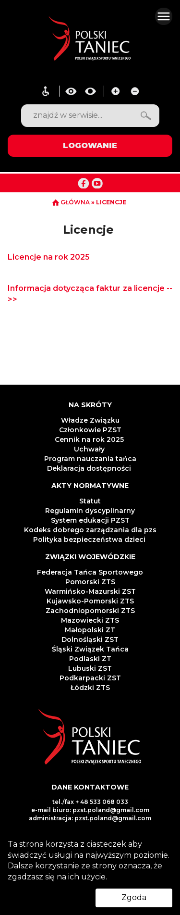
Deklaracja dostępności (90, 468)
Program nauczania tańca (90, 458)
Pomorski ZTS (90, 581)
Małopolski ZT (90, 630)
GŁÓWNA (71, 202)
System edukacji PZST (90, 520)
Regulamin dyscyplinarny (90, 510)
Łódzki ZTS (90, 687)
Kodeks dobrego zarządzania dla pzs (90, 530)
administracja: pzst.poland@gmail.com (90, 818)
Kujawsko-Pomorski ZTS (90, 601)
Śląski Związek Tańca (90, 649)
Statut (90, 501)
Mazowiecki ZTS (90, 620)
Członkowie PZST (90, 430)
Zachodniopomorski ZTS (90, 610)
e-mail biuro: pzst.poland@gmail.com (90, 810)
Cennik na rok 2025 (90, 439)
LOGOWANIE (90, 145)
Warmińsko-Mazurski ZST (90, 591)
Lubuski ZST (90, 668)
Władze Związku (90, 420)
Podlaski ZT (90, 658)
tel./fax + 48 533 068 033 (90, 801)
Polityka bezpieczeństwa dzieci (90, 539)
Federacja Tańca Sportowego (90, 572)
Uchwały (90, 449)
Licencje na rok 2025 (49, 257)
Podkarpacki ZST (90, 678)
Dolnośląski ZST (90, 639)
